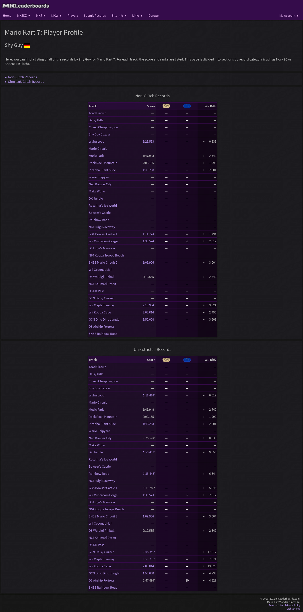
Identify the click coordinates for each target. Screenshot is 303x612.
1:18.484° (149, 395)
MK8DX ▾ (23, 15)
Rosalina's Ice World (103, 205)
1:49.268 (149, 170)
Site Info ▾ (119, 15)
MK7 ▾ (40, 15)
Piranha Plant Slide (102, 170)
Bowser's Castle (100, 212)
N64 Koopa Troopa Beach (106, 255)
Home (7, 15)
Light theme (293, 608)
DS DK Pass (96, 291)
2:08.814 (149, 312)
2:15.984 (149, 305)
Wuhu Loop (96, 141)
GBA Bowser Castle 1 (103, 234)
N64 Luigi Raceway (102, 227)
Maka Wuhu (97, 191)
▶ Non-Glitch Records (21, 77)
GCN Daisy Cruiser (101, 298)
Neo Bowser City (100, 184)
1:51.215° (149, 559)
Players (73, 15)
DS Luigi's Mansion (102, 248)
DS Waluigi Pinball (102, 277)
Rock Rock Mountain (103, 163)
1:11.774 (149, 234)
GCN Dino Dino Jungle (104, 319)
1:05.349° (149, 552)
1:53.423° (149, 452)
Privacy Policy (292, 605)
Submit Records (95, 15)
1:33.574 (149, 241)
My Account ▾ (289, 15)
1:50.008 (149, 319)
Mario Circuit (98, 148)
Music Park (96, 156)
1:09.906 (149, 262)
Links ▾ (137, 15)
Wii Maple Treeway (102, 305)
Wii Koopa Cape (100, 312)
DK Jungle (96, 198)
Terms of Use (276, 605)
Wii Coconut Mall (100, 269)
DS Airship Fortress (101, 326)
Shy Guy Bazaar (99, 134)
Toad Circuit (97, 113)
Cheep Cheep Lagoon (103, 127)
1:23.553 (149, 141)
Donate (153, 15)
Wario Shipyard (99, 177)
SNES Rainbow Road (103, 333)
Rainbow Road (99, 220)
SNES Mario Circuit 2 (103, 262)
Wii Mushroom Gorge (103, 241)
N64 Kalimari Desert (102, 284)
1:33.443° (149, 473)
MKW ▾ (56, 15)
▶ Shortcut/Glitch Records (24, 81)
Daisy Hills (96, 120)
